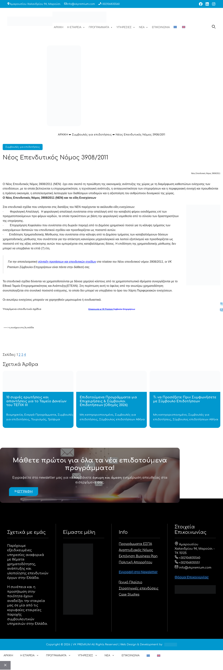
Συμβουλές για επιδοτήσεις (92, 134)
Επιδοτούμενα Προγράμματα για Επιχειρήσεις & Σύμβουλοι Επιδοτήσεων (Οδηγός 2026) (108, 401)
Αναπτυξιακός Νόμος (136, 550)
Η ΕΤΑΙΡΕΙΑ (76, 27)
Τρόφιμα (54, 419)
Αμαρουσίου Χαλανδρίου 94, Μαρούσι (35, 4)
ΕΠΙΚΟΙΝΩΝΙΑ (161, 27)
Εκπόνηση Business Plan (138, 556)
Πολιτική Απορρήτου (135, 562)
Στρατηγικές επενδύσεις (138, 588)
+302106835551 (187, 562)
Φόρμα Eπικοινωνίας (192, 577)
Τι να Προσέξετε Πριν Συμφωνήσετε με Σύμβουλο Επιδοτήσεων (184, 399)
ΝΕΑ (143, 27)
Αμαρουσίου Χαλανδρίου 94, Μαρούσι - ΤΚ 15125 (195, 549)
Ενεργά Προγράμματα (40, 414)
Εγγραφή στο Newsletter (138, 572)
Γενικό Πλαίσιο (130, 582)
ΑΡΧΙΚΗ (58, 27)
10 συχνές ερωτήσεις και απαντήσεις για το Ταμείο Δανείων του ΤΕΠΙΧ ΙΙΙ (36, 401)
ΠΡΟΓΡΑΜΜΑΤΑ (101, 27)
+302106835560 (110, 4)
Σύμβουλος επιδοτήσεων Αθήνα (122, 419)
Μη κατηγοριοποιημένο (96, 414)
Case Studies (129, 594)
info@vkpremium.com (81, 4)
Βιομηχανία (14, 414)
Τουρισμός (38, 419)
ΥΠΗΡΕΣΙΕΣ (125, 27)
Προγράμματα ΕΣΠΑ (135, 544)
